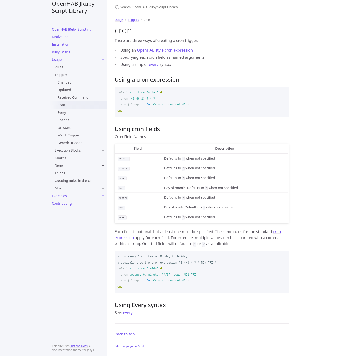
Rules (59, 67)
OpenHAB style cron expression (165, 50)
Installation (60, 44)
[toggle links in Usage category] (103, 59)
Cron (61, 105)
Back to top (125, 334)
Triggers (61, 74)
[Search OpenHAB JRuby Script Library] (170, 7)
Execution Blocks (68, 150)
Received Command (73, 97)
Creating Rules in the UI (73, 180)
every (154, 64)
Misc (58, 188)
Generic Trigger (70, 143)
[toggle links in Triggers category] (103, 75)
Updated (64, 90)
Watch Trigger (68, 135)
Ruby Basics (61, 52)
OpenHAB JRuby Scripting (71, 29)
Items (59, 165)
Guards (60, 158)
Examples (59, 195)
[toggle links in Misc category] (103, 188)
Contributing (62, 203)
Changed (65, 82)
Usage (57, 59)
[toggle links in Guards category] (103, 158)
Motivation (60, 37)
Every (62, 112)
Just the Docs (79, 346)
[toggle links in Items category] (103, 165)
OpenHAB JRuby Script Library (73, 7)
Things (60, 173)
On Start (64, 127)
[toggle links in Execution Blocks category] (103, 150)
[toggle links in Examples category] (103, 196)
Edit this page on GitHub (131, 346)
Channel (64, 120)
